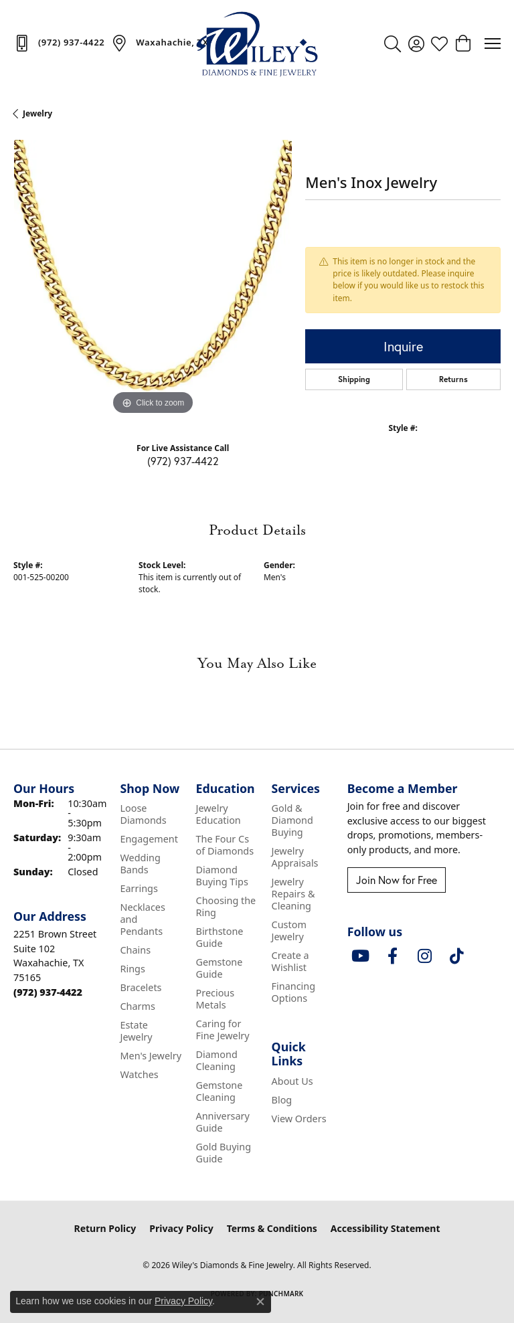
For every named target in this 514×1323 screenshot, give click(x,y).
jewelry (37, 113)
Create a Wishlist (290, 961)
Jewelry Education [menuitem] (218, 814)
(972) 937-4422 (183, 461)
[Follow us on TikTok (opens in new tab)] (457, 956)
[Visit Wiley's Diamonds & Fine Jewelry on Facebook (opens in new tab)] (392, 956)
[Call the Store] (47, 992)
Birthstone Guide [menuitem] (220, 937)
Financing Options (293, 992)
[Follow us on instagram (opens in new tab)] (425, 956)
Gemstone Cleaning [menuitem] (219, 1091)
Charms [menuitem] (137, 1006)
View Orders (299, 1118)
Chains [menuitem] (135, 950)
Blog (282, 1099)
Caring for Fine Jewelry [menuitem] (223, 1029)
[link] (58, 42)
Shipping (354, 379)
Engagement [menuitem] (148, 838)
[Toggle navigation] (492, 43)
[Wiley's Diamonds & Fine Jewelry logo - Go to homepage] (257, 43)
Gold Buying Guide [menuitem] (224, 1152)
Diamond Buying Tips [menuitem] (222, 875)
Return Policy (105, 1228)
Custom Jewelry (289, 930)
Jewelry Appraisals (295, 857)
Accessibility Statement (385, 1228)
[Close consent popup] (260, 1302)
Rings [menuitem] (132, 968)
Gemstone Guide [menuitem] (219, 968)
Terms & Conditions (272, 1228)
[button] (392, 43)
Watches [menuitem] (139, 1074)
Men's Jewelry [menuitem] (150, 1055)
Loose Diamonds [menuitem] (143, 814)
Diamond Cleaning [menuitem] (217, 1060)
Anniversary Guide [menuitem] (223, 1122)
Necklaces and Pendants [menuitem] (142, 919)
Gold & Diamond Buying (292, 820)
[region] (152, 279)
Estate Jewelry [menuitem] (136, 1031)
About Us (292, 1081)
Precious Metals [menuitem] (215, 998)
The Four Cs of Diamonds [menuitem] (225, 844)
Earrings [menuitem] (138, 888)
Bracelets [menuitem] (140, 987)
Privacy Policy (181, 1228)
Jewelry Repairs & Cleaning (293, 893)
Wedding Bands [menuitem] (140, 863)
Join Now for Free (396, 880)
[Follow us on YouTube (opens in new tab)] (360, 956)
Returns (453, 379)
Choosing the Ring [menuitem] (226, 906)
